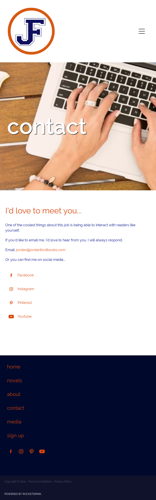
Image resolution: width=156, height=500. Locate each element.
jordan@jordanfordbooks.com (41, 250)
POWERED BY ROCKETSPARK (22, 494)
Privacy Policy (63, 481)
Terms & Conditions (40, 481)
